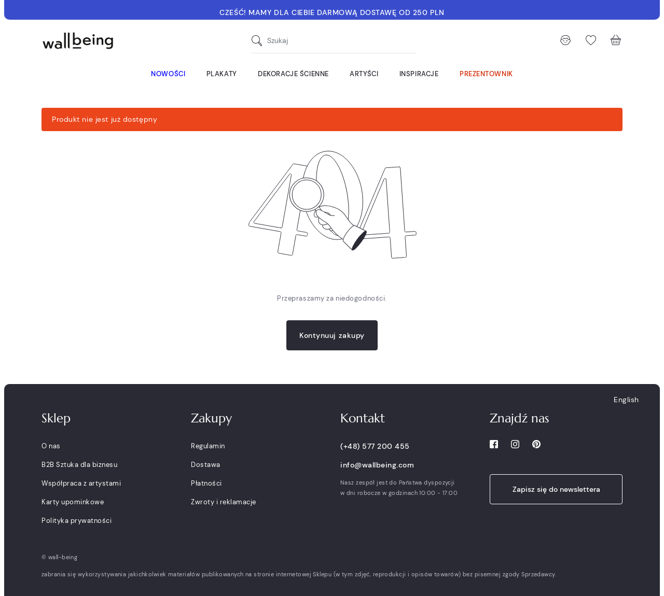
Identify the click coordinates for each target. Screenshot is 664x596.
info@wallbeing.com (377, 465)
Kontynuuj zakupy (332, 335)
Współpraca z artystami (81, 483)
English (626, 399)
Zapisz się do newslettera (556, 489)
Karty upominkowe (73, 502)
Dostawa (205, 464)
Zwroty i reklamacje (223, 502)
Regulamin (208, 446)
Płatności (206, 483)
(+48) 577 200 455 (375, 446)
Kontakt (362, 418)
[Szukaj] (259, 40)
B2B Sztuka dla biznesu (79, 464)
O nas (51, 446)
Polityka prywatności (77, 520)
